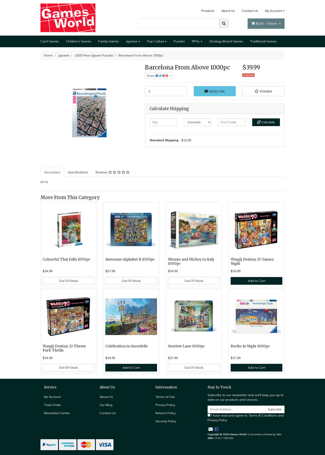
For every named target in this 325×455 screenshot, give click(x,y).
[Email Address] (236, 409)
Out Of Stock (68, 281)
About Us (228, 11)
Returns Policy (165, 413)
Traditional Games (263, 41)
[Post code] (232, 122)
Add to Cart (256, 281)
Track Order (52, 405)
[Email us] (210, 429)
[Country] (198, 122)
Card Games (49, 41)
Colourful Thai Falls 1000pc (66, 259)
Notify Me (214, 91)
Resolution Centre (57, 413)
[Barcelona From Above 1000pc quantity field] (166, 91)
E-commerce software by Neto (264, 434)
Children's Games (78, 41)
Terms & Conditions (262, 415)
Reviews (113, 172)
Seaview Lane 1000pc (186, 346)
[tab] (52, 172)
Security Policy (165, 421)
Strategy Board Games (226, 41)
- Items (264, 23)
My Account (52, 397)
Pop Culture (155, 41)
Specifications (78, 172)
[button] (263, 91)
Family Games (108, 41)
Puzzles (179, 41)
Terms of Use (165, 397)
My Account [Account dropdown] (273, 11)
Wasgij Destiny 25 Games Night (252, 261)
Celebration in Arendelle (126, 346)
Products (207, 11)
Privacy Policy (165, 405)
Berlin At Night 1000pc (250, 346)
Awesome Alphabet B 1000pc (130, 259)
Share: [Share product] (158, 75)
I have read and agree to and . (246, 417)
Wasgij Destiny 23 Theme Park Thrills (64, 348)
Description (52, 172)
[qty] (163, 122)
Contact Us (250, 11)
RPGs (196, 41)
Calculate (266, 122)
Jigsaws (131, 41)
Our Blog (106, 405)
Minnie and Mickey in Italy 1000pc (191, 261)
